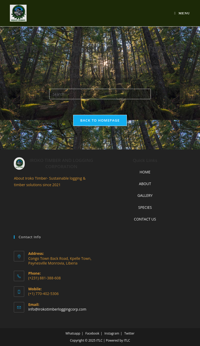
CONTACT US (145, 219)
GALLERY (145, 195)
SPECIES (145, 207)
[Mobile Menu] (182, 13)
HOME (145, 171)
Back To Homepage (100, 120)
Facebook (92, 333)
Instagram (111, 333)
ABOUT (145, 183)
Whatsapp (73, 333)
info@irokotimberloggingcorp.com (57, 309)
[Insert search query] (100, 94)
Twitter (129, 333)
